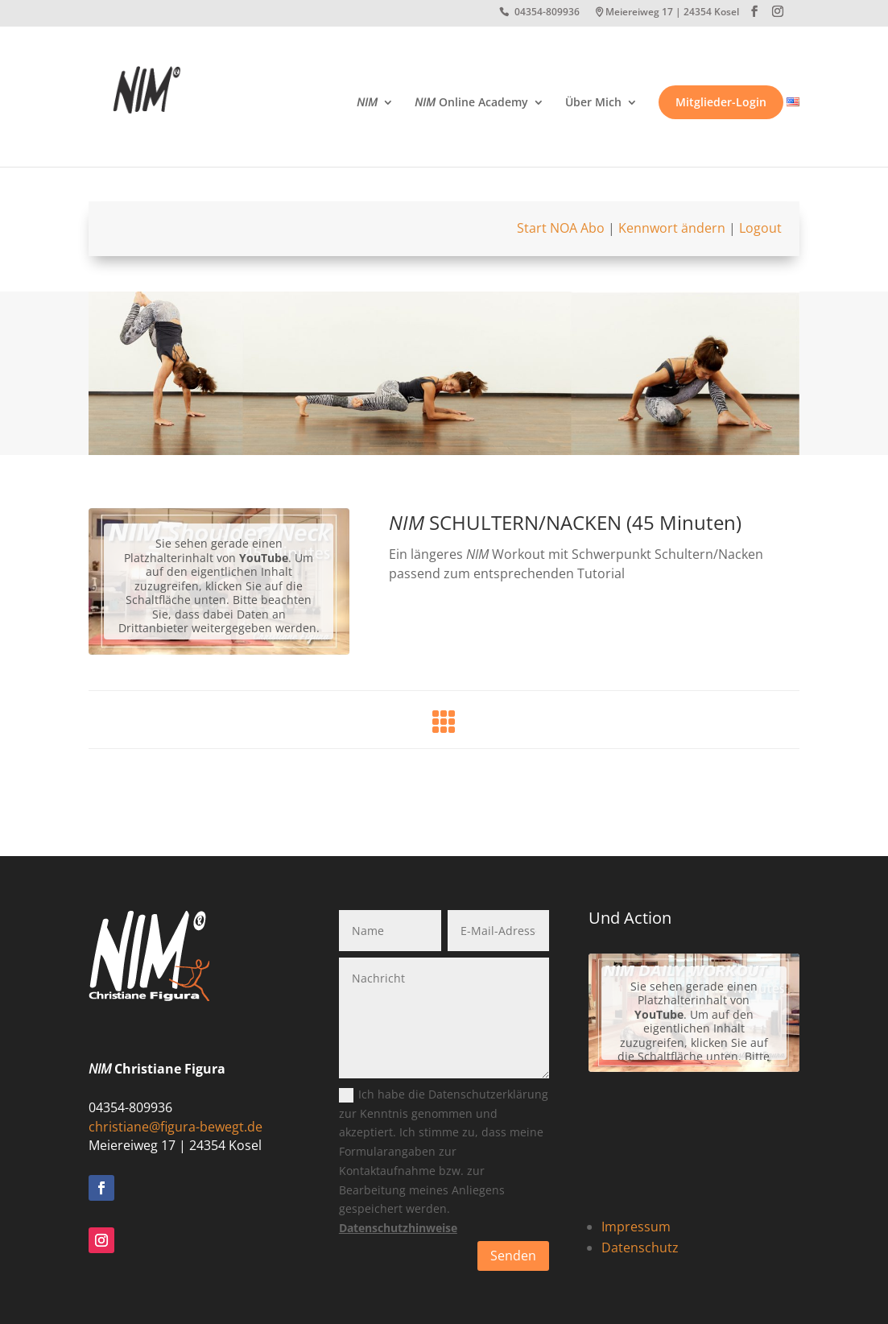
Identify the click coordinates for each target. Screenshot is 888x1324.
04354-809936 (547, 13)
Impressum (636, 1226)
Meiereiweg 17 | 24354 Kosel (672, 13)
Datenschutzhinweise (398, 1227)
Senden (513, 1255)
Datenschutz (640, 1247)
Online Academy (471, 103)
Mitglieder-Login (720, 102)
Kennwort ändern (671, 228)
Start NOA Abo (561, 228)
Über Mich (593, 103)
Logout (760, 228)
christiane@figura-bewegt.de (175, 1127)
